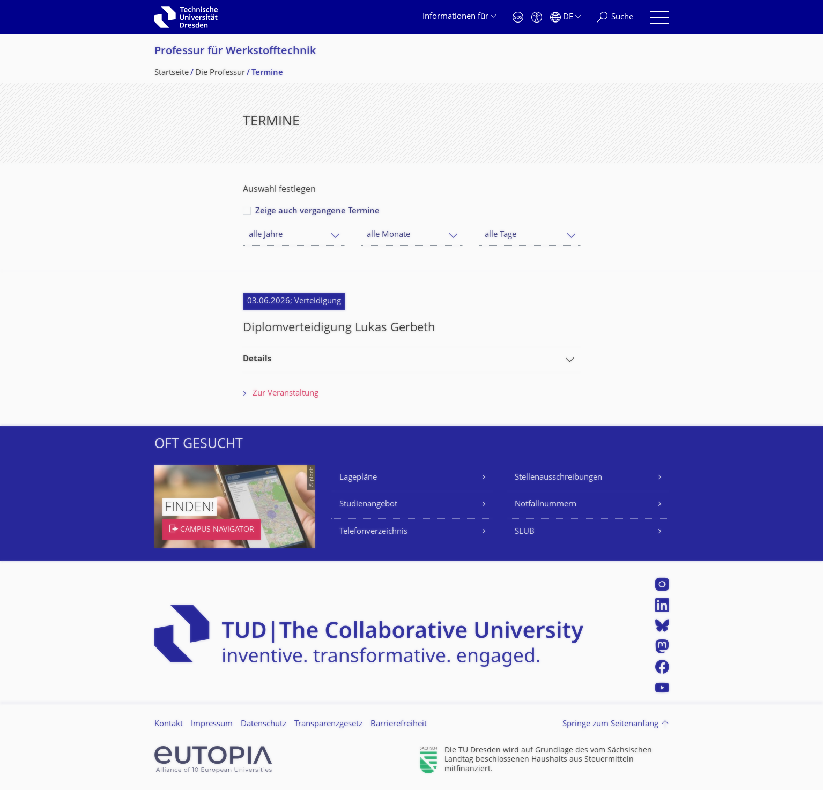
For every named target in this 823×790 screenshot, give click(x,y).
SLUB (525, 532)
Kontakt (168, 724)
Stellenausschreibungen (558, 478)
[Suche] (615, 17)
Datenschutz (263, 724)
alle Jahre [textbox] (266, 235)
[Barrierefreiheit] (537, 17)
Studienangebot (368, 505)
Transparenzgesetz (328, 724)
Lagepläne (358, 478)
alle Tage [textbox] (500, 235)
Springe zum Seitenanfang (610, 724)
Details (257, 359)
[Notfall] (518, 17)
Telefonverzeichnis (373, 532)
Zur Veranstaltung (285, 394)
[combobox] (294, 235)
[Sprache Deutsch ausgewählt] (565, 17)
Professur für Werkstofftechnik (235, 52)
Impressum (212, 724)
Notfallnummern (545, 505)
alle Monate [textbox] (388, 235)
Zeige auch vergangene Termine (317, 211)
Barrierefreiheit (398, 724)
